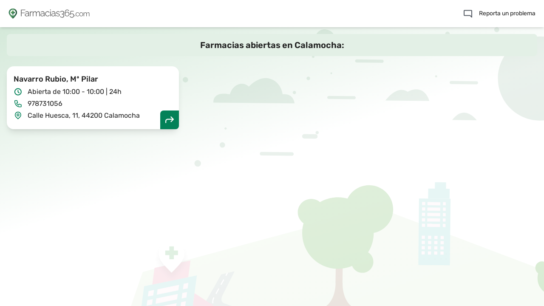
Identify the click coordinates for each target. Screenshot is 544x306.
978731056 (45, 103)
